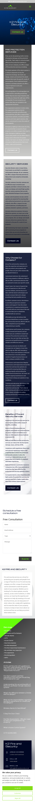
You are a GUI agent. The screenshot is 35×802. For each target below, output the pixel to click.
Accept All (17, 788)
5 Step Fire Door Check (12, 714)
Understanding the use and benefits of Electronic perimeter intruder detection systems (17, 685)
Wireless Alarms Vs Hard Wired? (15, 708)
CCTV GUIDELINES (10, 733)
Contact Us (12, 150)
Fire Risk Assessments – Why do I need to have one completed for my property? (17, 720)
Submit (25, 559)
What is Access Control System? (14, 727)
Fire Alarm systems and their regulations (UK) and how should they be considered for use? (17, 677)
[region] (17, 786)
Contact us (17, 32)
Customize (17, 793)
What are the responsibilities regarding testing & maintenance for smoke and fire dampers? (17, 701)
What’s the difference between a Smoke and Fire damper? (17, 693)
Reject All (17, 798)
